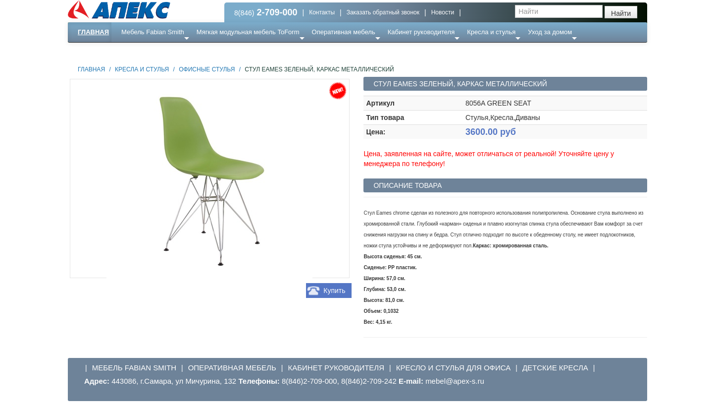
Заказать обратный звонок (383, 12)
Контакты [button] (322, 12)
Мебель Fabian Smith (152, 32)
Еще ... (137, 52)
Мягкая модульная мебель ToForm (248, 32)
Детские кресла (555, 367)
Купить (334, 290)
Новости (442, 12)
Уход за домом (550, 32)
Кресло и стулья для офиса (453, 367)
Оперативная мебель (343, 32)
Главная (93, 32)
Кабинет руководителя (421, 32)
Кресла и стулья (491, 32)
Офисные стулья (207, 69)
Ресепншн (175, 52)
